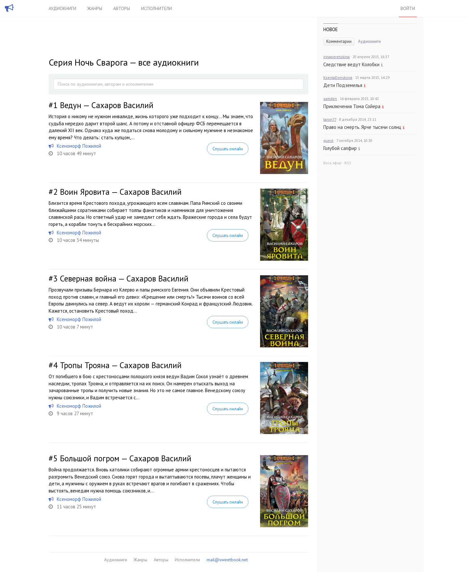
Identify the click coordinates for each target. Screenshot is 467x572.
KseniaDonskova (337, 77)
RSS (347, 162)
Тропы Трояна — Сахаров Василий (121, 365)
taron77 (329, 119)
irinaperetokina (336, 56)
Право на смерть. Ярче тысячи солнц (362, 127)
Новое (330, 29)
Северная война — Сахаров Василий (124, 278)
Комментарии (339, 41)
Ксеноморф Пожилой (79, 146)
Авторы (121, 8)
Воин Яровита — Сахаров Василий (121, 192)
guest (328, 140)
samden (330, 98)
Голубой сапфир (340, 148)
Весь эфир (332, 162)
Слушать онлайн (227, 149)
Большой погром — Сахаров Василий (125, 458)
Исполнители (156, 8)
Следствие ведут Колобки (351, 64)
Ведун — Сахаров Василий (106, 105)
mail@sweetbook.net (227, 560)
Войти (408, 8)
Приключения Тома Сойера (351, 106)
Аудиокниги (62, 8)
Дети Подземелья (342, 85)
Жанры (94, 8)
